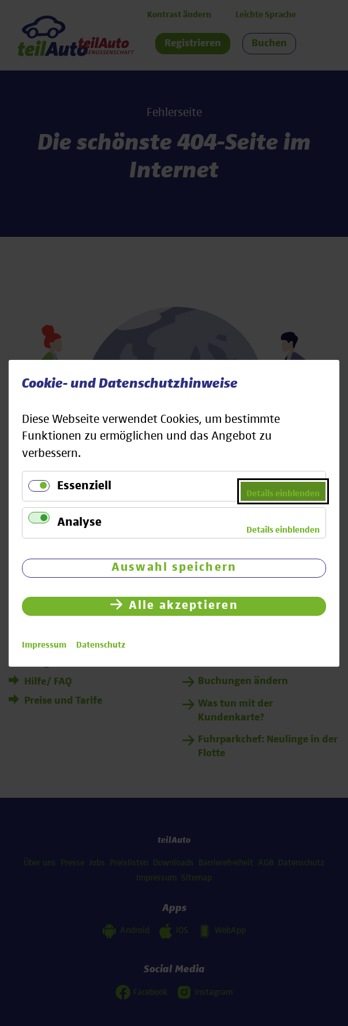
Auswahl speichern (174, 567)
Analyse (79, 522)
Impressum (44, 644)
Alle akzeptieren (183, 605)
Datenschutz (100, 644)
